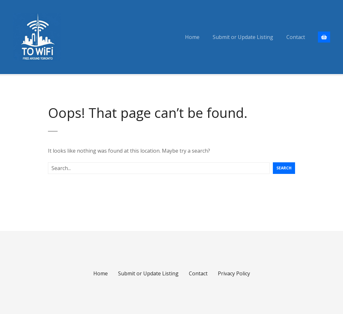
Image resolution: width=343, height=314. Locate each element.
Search (284, 168)
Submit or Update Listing (243, 37)
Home (192, 37)
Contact (295, 37)
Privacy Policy (234, 273)
